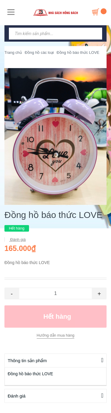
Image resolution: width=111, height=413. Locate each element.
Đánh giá (17, 239)
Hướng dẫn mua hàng (55, 335)
